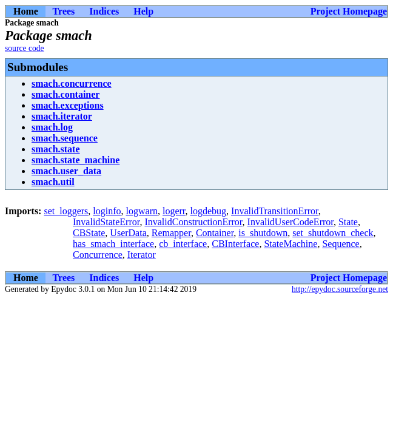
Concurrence (98, 254)
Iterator (141, 254)
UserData (128, 233)
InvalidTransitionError (274, 211)
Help (143, 11)
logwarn (142, 211)
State (348, 222)
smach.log (52, 127)
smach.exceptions (68, 105)
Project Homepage (349, 11)
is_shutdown (262, 233)
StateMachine (290, 244)
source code (24, 48)
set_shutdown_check (332, 233)
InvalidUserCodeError (290, 222)
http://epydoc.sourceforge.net (340, 289)
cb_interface (183, 244)
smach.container (65, 94)
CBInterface (235, 244)
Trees (64, 11)
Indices (104, 11)
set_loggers (66, 211)
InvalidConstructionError (193, 222)
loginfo (107, 211)
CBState (89, 233)
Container (214, 233)
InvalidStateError (106, 222)
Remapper (171, 233)
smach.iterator (62, 116)
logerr (174, 211)
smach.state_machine (75, 160)
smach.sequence (65, 138)
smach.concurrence (72, 83)
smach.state (56, 149)
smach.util (53, 182)
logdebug (208, 211)
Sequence (340, 244)
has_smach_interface (113, 244)
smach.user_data (66, 171)
